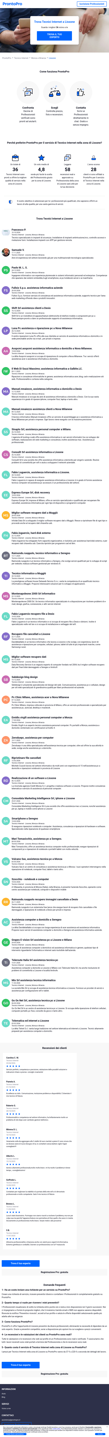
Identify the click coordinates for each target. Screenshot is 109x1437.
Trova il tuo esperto (21, 1263)
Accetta (100, 1434)
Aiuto (4, 1394)
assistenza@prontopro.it (11, 1420)
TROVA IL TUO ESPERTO (54, 36)
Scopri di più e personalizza (15, 1434)
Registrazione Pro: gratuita (54, 1272)
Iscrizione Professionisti (91, 4)
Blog (3, 1397)
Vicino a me (6, 1409)
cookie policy (56, 1429)
